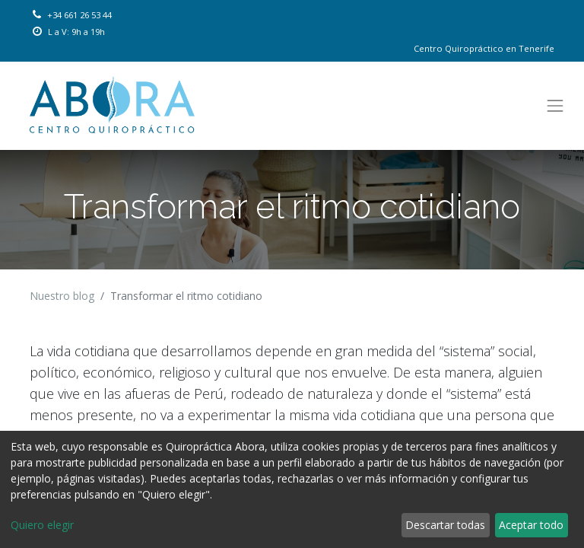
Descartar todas (445, 525)
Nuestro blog (62, 295)
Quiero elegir (42, 525)
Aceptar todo (531, 525)
